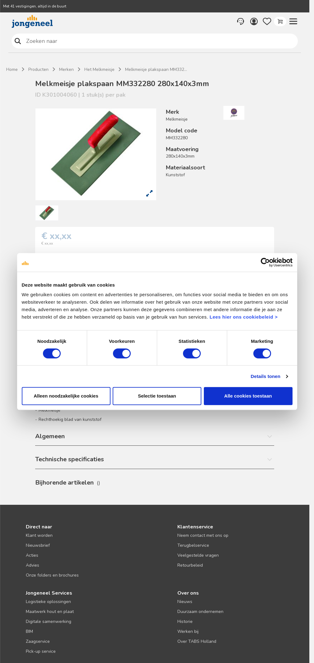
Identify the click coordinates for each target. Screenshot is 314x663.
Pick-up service (41, 651)
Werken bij (188, 631)
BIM (29, 631)
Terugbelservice (193, 545)
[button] (293, 21)
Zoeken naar (18, 41)
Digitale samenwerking (48, 621)
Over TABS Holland (196, 641)
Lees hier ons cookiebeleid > (243, 317)
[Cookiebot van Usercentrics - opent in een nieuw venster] (265, 262)
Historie (185, 621)
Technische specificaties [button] (69, 459)
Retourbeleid (190, 565)
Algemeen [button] (50, 436)
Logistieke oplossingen (48, 602)
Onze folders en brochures (52, 575)
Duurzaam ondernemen (200, 612)
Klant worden (39, 535)
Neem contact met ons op (202, 535)
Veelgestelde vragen (198, 555)
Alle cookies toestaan (248, 395)
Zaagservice (38, 641)
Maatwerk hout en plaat (50, 612)
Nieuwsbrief (38, 545)
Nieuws (184, 602)
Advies (32, 565)
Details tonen (265, 376)
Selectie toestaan (157, 395)
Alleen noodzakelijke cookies (66, 395)
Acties (32, 555)
